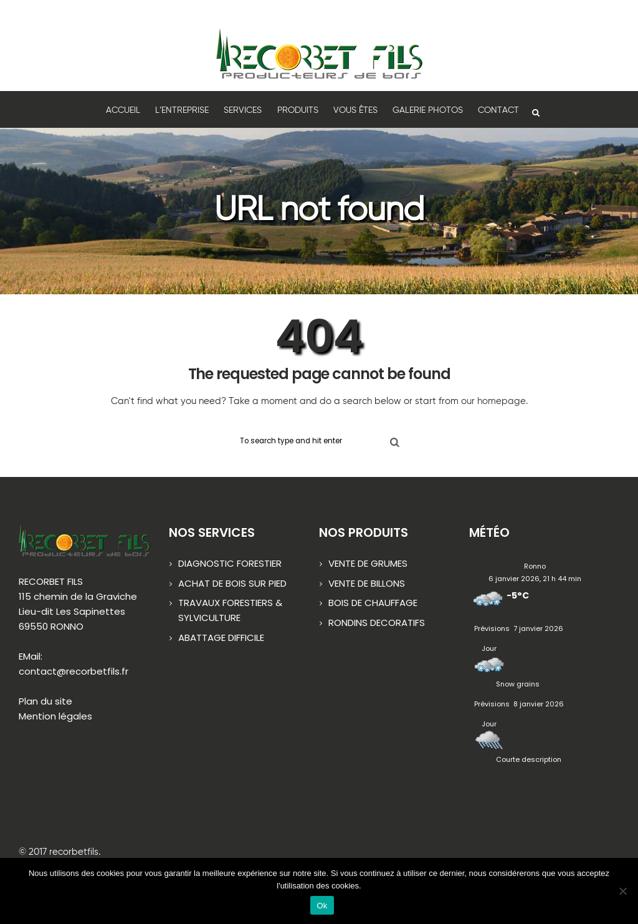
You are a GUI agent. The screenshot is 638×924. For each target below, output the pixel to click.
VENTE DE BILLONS (366, 583)
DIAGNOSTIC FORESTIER (230, 563)
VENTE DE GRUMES (367, 563)
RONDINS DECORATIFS (376, 623)
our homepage (493, 401)
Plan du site (45, 701)
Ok (322, 905)
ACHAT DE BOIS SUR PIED (232, 583)
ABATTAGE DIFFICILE (221, 638)
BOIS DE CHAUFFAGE (372, 603)
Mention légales (55, 716)
